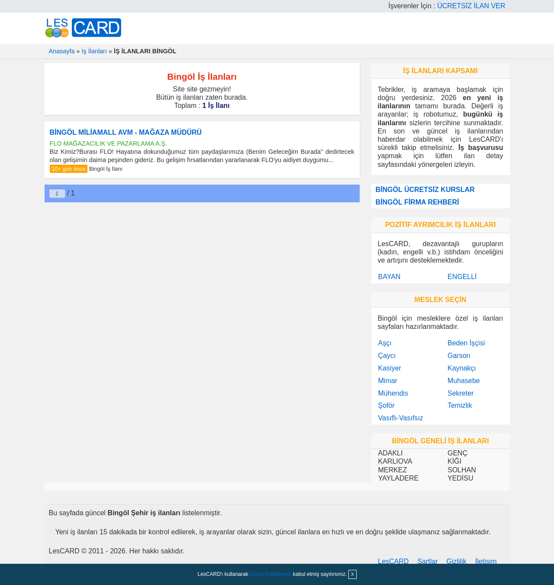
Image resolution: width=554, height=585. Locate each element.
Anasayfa (62, 51)
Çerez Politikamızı (271, 574)
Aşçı (385, 343)
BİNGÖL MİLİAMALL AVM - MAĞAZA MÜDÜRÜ (126, 132)
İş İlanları (94, 51)
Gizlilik (457, 561)
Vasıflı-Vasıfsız (400, 418)
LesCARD (393, 561)
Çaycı (387, 355)
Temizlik (460, 405)
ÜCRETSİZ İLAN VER (471, 6)
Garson (459, 355)
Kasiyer (389, 368)
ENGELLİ (462, 276)
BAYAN (389, 276)
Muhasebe (464, 380)
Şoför (386, 405)
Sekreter (460, 393)
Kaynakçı (462, 368)
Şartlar (427, 561)
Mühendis (393, 393)
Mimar (387, 380)
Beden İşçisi (466, 343)
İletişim (486, 561)
